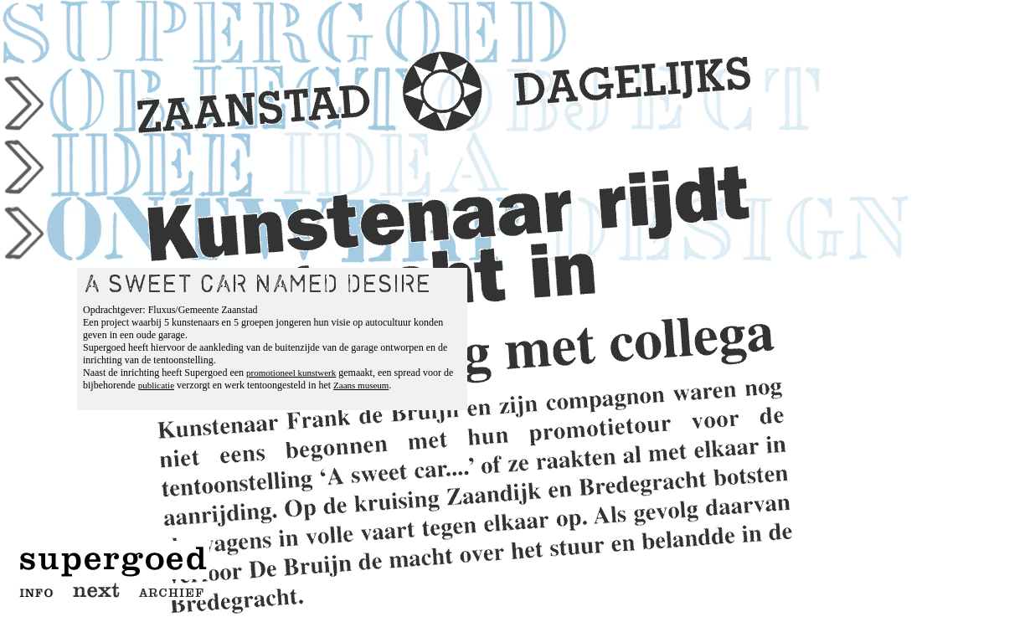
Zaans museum (361, 385)
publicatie (156, 385)
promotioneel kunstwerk (291, 373)
